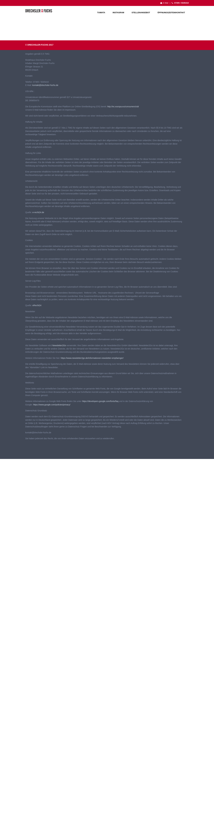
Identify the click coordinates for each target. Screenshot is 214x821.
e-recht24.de (38, 212)
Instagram (118, 12)
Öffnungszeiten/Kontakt (171, 12)
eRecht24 (36, 305)
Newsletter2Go (59, 345)
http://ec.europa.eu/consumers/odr (123, 106)
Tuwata (101, 12)
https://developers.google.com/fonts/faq (100, 401)
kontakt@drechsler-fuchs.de (45, 85)
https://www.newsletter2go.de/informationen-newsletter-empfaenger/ (92, 358)
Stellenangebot (141, 12)
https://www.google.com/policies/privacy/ (51, 404)
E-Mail (164, 3)
